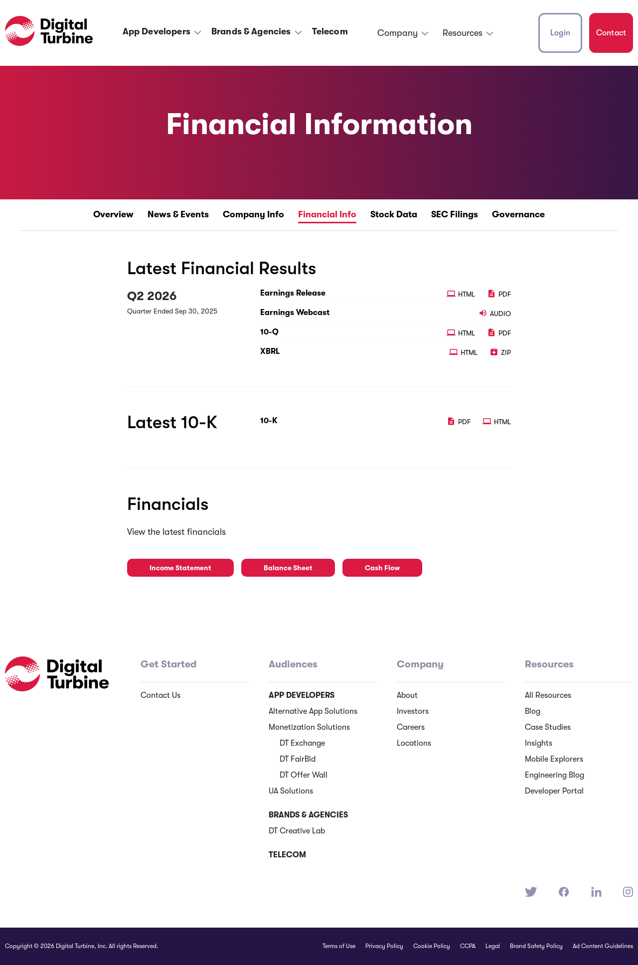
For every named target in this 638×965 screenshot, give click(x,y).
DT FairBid (298, 759)
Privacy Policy (384, 946)
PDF (499, 294)
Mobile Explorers (554, 759)
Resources (462, 33)
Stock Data (393, 214)
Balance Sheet (288, 568)
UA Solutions (291, 791)
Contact (611, 32)
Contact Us (160, 695)
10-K (269, 420)
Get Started (168, 664)
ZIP (500, 352)
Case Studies (548, 727)
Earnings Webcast (294, 312)
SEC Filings (454, 214)
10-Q (269, 331)
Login (560, 32)
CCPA (468, 946)
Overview (113, 214)
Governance (518, 214)
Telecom (330, 31)
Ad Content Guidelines (603, 946)
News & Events (178, 214)
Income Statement (180, 568)
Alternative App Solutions (313, 711)
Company (397, 33)
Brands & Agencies (251, 31)
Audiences (293, 664)
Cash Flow (382, 568)
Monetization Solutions (309, 727)
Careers (411, 727)
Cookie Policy (431, 946)
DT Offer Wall (303, 775)
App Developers (156, 31)
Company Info (253, 214)
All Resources (548, 695)
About (407, 695)
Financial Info (327, 214)
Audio (494, 314)
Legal (492, 946)
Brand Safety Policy (536, 946)
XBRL (270, 351)
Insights (538, 743)
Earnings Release (292, 293)
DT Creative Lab (297, 830)
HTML (462, 294)
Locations (414, 743)
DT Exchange (302, 743)
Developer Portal (554, 791)
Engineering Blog (554, 775)
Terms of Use (338, 946)
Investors (413, 711)
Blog (532, 711)
